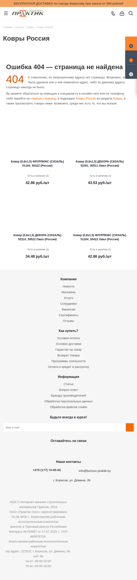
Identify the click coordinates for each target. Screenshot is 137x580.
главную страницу (43, 98)
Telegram (78, 450)
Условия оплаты (68, 338)
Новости (68, 286)
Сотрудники (68, 303)
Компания (68, 279)
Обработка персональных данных (68, 401)
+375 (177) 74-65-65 (47, 470)
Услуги (68, 298)
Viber (88, 450)
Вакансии (68, 309)
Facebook (57, 450)
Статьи (68, 384)
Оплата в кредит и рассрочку (68, 366)
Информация (68, 377)
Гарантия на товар (68, 349)
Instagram (67, 450)
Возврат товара (68, 355)
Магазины (68, 292)
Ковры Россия (86, 98)
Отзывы (68, 321)
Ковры (117, 98)
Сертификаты (68, 315)
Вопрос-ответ (68, 389)
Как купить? (68, 331)
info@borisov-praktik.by (95, 470)
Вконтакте (47, 450)
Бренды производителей (68, 395)
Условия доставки (68, 343)
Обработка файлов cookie (68, 407)
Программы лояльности (68, 361)
